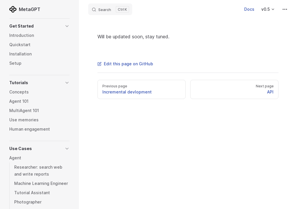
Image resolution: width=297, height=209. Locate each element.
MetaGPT (24, 9)
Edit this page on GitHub (125, 63)
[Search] (110, 9)
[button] (39, 26)
